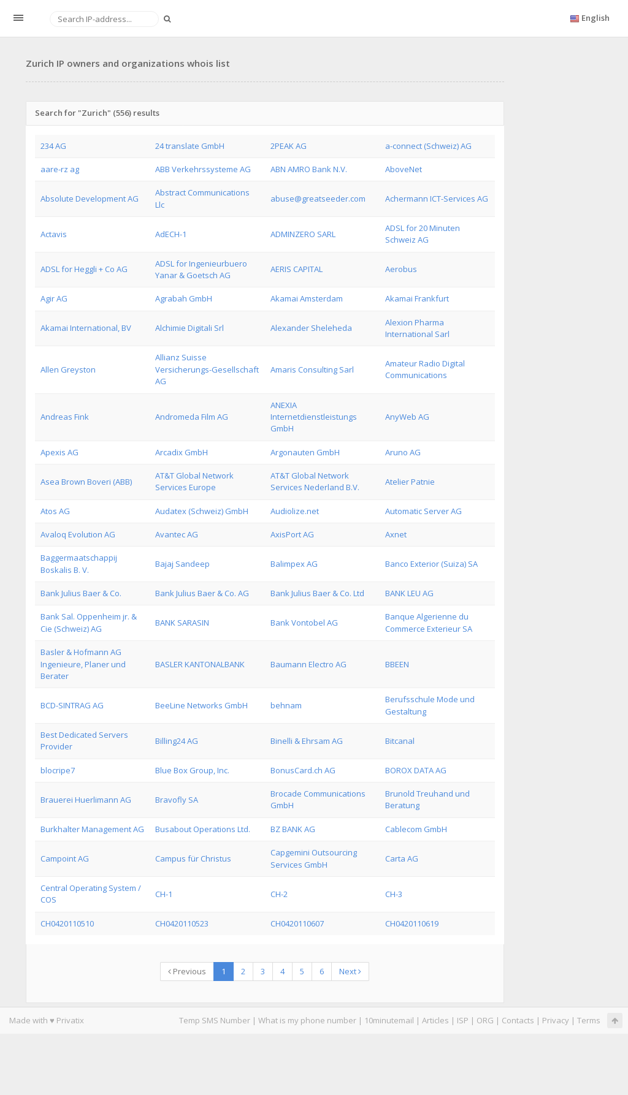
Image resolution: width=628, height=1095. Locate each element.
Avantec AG (176, 534)
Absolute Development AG (89, 198)
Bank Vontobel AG (304, 622)
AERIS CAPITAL (296, 269)
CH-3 (393, 894)
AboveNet (403, 169)
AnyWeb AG (407, 416)
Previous (187, 971)
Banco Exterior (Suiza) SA (431, 563)
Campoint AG (64, 858)
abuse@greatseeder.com (318, 198)
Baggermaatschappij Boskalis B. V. (78, 563)
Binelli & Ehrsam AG (306, 740)
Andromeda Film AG (191, 416)
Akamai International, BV (85, 327)
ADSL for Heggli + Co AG (84, 269)
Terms (588, 1020)
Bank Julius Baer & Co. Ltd (317, 593)
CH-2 (279, 894)
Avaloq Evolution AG (77, 534)
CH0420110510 (67, 923)
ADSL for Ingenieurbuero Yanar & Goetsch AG (201, 269)
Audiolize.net (294, 511)
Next (350, 971)
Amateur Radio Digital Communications (425, 369)
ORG (485, 1020)
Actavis (53, 234)
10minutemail (389, 1020)
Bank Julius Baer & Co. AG (202, 593)
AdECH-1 (170, 234)
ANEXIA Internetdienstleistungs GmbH (313, 417)
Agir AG (53, 298)
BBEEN (397, 664)
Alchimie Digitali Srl (189, 327)
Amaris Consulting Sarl (312, 369)
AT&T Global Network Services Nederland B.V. (314, 481)
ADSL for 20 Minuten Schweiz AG (422, 233)
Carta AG (401, 858)
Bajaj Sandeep (182, 563)
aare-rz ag (59, 169)
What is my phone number (307, 1020)
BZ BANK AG (292, 829)
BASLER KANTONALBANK (200, 664)
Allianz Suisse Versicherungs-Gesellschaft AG (207, 369)
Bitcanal (400, 740)
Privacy (555, 1020)
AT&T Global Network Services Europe (194, 481)
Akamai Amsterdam (306, 298)
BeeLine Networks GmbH (201, 705)
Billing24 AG (176, 740)
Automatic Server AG (423, 511)
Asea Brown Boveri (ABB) (86, 481)
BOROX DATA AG (415, 770)
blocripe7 (57, 770)
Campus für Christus (193, 858)
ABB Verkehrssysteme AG (203, 169)
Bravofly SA (176, 799)
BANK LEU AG (409, 593)
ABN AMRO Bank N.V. (308, 169)
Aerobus (401, 269)
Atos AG (55, 511)
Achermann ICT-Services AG (436, 198)
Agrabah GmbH (183, 298)
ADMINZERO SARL (302, 234)
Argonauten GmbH (305, 452)
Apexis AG (59, 452)
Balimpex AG (294, 563)
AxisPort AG (292, 534)
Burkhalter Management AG (92, 829)
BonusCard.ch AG (302, 770)
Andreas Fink (64, 416)
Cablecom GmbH (416, 829)
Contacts (518, 1020)
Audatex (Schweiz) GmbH (201, 511)
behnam (286, 705)
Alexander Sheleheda (311, 327)
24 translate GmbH (189, 145)
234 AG (53, 145)
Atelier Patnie (410, 481)
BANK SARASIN (182, 622)
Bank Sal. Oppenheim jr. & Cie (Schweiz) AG (88, 622)
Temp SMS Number (214, 1020)
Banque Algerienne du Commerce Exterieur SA (428, 622)
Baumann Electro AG (308, 664)
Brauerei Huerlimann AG (85, 799)
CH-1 (163, 894)
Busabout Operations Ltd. (202, 829)
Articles (435, 1020)
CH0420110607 (297, 923)
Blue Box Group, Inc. (192, 770)
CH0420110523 (182, 923)
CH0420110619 (411, 923)
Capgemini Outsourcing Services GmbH (313, 858)
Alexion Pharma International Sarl (417, 328)
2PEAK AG (288, 145)
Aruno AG (403, 452)
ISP (463, 1020)
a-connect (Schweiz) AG (428, 145)
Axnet (396, 534)
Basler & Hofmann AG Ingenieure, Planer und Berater (83, 663)
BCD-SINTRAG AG (72, 705)
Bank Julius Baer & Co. (80, 593)
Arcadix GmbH (181, 452)
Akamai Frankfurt (417, 298)
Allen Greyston (68, 369)
